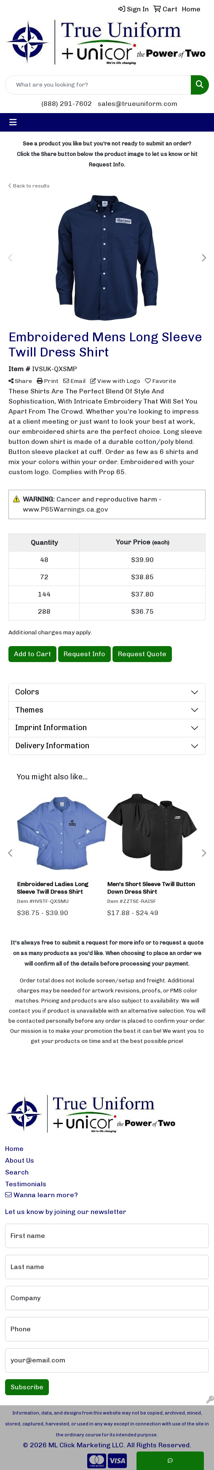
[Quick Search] (98, 85)
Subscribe (27, 1387)
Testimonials (25, 1184)
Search (17, 1172)
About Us (19, 1160)
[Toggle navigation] (13, 122)
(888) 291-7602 (66, 104)
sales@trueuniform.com (137, 104)
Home (14, 1149)
